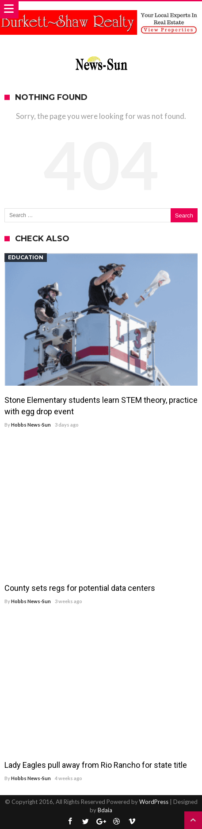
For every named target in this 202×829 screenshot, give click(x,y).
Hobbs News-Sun (31, 424)
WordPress (153, 801)
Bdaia (105, 810)
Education (25, 257)
